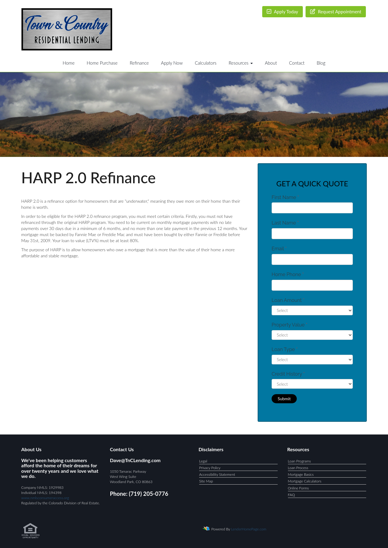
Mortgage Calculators (305, 481)
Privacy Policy (209, 467)
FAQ (291, 494)
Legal (203, 461)
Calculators (206, 63)
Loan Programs (299, 461)
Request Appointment (335, 11)
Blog (321, 63)
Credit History (288, 374)
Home (69, 63)
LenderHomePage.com (248, 529)
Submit (284, 398)
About (271, 63)
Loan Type (285, 349)
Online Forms (298, 488)
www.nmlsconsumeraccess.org (45, 498)
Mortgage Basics (301, 474)
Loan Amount (288, 300)
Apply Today (282, 11)
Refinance (139, 63)
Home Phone (288, 274)
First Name (285, 197)
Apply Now (172, 63)
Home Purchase (102, 63)
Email (279, 249)
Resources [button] (241, 63)
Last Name (285, 223)
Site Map (206, 481)
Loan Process (298, 467)
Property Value (289, 325)
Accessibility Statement (217, 474)
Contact (297, 63)
